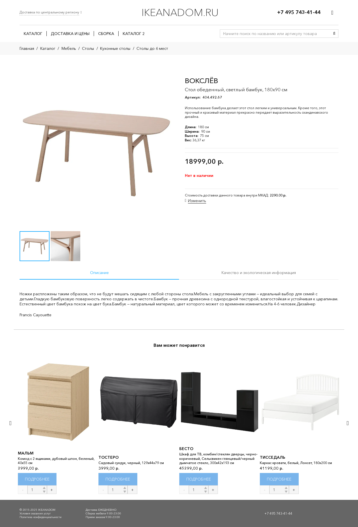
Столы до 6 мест (152, 48)
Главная (27, 48)
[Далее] (347, 423)
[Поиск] (334, 34)
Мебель (69, 48)
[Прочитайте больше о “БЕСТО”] (198, 479)
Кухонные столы (115, 48)
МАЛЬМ (26, 453)
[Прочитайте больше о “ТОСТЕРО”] (117, 479)
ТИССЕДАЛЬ (272, 457)
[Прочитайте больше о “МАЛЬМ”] (37, 479)
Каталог (47, 48)
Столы (88, 48)
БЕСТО (186, 448)
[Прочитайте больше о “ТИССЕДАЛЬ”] (279, 479)
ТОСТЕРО (108, 457)
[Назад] (11, 423)
